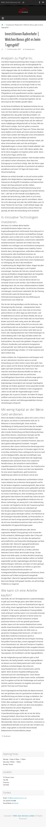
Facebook (15, 803)
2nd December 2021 (14, 49)
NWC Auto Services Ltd (10, 2)
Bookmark (7, 736)
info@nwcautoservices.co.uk (16, 798)
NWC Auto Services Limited (23, 816)
